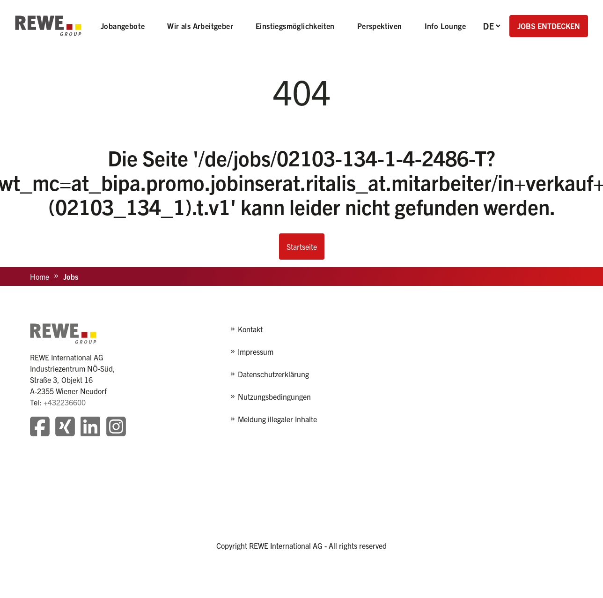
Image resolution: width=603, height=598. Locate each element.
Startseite (302, 246)
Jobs (70, 276)
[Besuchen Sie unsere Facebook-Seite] (40, 427)
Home (39, 276)
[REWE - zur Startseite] (48, 25)
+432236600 (65, 402)
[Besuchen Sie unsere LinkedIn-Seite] (90, 427)
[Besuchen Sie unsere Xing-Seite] (65, 427)
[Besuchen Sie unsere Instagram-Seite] (116, 427)
